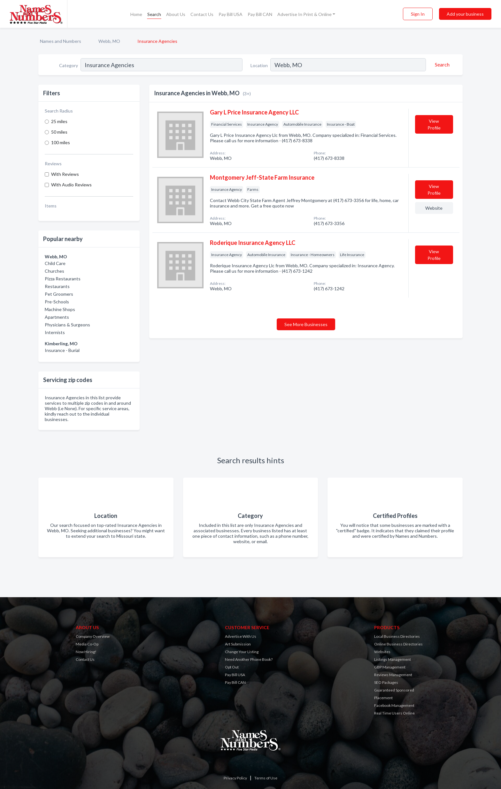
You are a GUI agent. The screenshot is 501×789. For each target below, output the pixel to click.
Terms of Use (265, 778)
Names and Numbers (60, 41)
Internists (55, 332)
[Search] (441, 64)
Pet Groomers (59, 294)
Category (68, 65)
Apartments (57, 317)
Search (154, 14)
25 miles (59, 121)
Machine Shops (60, 309)
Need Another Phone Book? (249, 659)
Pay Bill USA (231, 14)
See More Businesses (306, 324)
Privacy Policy (235, 778)
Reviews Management (393, 674)
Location (259, 65)
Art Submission (238, 644)
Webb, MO (109, 41)
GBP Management (389, 667)
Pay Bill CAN (260, 14)
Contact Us (201, 14)
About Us (175, 14)
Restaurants (57, 286)
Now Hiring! (86, 651)
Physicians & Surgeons (67, 324)
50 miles (59, 132)
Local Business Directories (397, 636)
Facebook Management (394, 705)
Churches (54, 271)
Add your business (465, 14)
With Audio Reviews (71, 184)
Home (136, 14)
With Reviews (65, 174)
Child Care (55, 263)
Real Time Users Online (394, 713)
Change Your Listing (241, 651)
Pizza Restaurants (63, 278)
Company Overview (93, 636)
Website (434, 208)
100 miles (60, 142)
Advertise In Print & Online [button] (304, 14)
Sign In (418, 14)
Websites (382, 651)
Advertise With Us (240, 636)
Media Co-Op (87, 644)
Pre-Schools (57, 301)
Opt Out (232, 667)
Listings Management (392, 659)
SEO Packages (386, 682)
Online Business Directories (398, 644)
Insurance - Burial (62, 350)
